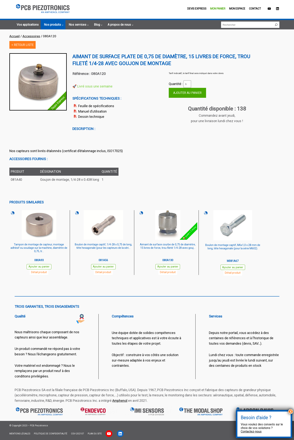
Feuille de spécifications (96, 106)
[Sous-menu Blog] (98, 24)
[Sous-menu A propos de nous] (120, 24)
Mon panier (217, 8)
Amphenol (119, 401)
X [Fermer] (290, 411)
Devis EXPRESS (196, 8)
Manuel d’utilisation (92, 111)
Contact (255, 8)
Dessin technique (91, 117)
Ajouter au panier (187, 93)
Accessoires (31, 36)
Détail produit (39, 272)
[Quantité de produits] (187, 84)
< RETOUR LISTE (22, 45)
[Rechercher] (276, 25)
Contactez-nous (251, 431)
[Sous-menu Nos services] (78, 24)
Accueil (14, 36)
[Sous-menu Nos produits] (53, 24)
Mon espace (237, 8)
